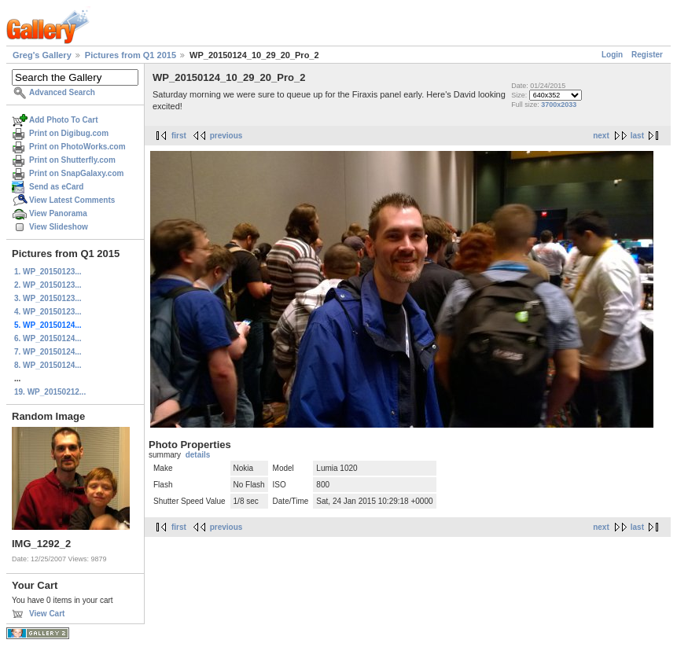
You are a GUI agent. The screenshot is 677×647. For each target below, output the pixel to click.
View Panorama (58, 213)
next (601, 135)
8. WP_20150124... (48, 365)
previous (226, 135)
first (178, 135)
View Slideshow (58, 226)
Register (647, 54)
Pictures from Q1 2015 (130, 55)
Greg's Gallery (42, 55)
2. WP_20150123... (48, 285)
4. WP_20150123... (48, 311)
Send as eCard (56, 186)
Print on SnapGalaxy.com (76, 173)
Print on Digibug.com (69, 133)
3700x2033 (558, 104)
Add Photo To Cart (63, 120)
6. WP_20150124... (48, 338)
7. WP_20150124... (48, 351)
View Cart (46, 613)
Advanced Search (62, 92)
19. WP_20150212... (50, 392)
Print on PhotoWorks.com (77, 146)
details (198, 454)
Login (612, 54)
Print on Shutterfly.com (72, 160)
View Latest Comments (72, 200)
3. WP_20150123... (48, 298)
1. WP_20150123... (48, 271)
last (637, 135)
